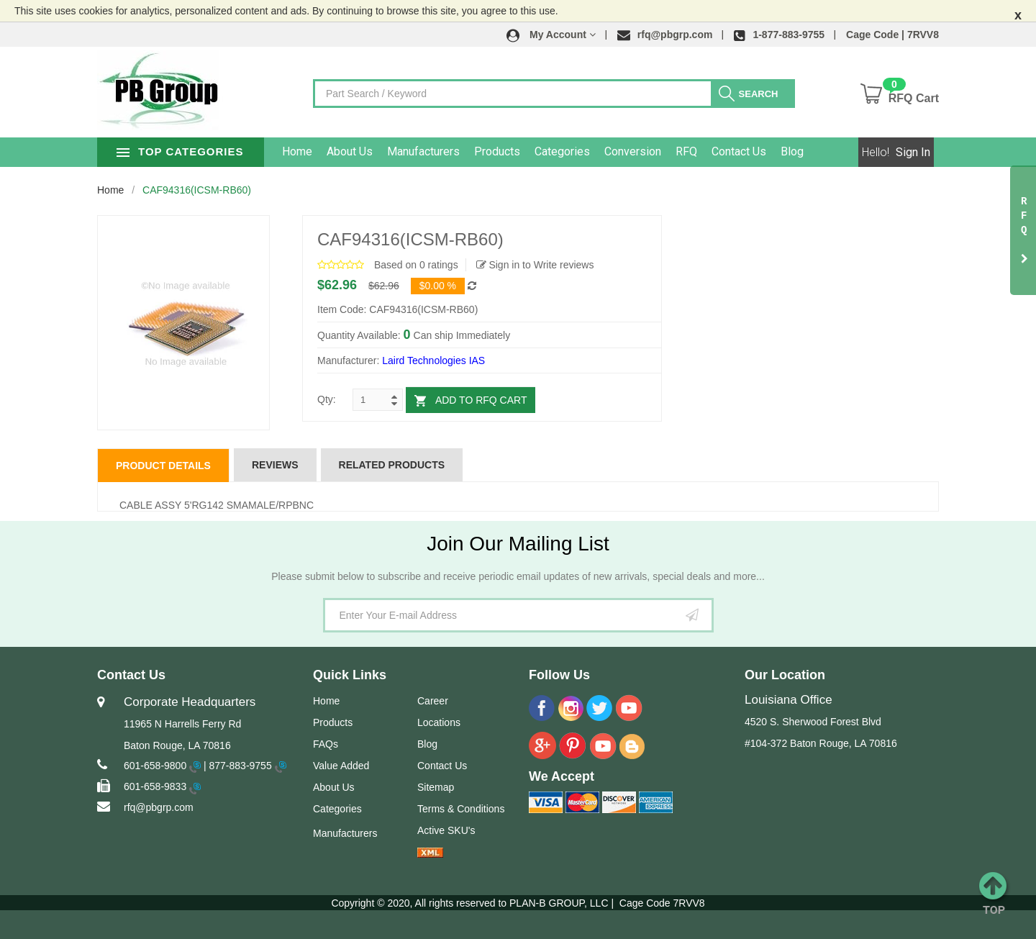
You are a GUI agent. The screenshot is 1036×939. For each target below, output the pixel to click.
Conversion (660, 151)
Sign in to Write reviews (535, 265)
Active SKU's (446, 830)
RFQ (713, 151)
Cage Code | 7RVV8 (892, 34)
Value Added (341, 765)
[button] (551, 34)
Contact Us (766, 151)
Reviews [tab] (275, 465)
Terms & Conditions (460, 809)
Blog (819, 151)
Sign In (913, 152)
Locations (438, 722)
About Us (377, 151)
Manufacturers (450, 151)
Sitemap (435, 787)
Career (432, 701)
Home (324, 151)
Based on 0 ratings (416, 265)
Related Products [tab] (392, 465)
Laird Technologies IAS (433, 360)
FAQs (325, 744)
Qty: (326, 399)
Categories (589, 151)
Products (524, 151)
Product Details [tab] (163, 465)
